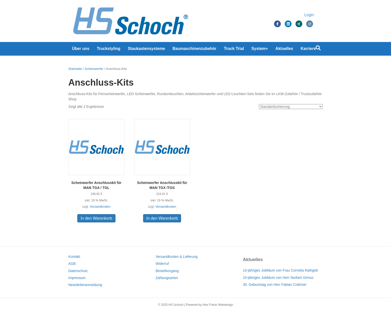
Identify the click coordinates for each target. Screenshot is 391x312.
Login (314, 15)
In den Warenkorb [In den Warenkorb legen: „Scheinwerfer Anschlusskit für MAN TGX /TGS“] (162, 218)
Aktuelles (284, 50)
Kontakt (74, 257)
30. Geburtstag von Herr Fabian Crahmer (274, 285)
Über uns (80, 50)
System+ (259, 50)
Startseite (75, 69)
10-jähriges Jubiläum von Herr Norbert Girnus (278, 278)
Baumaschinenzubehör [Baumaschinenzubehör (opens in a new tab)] (194, 50)
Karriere (308, 50)
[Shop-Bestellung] (291, 106)
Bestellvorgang (167, 271)
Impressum (77, 278)
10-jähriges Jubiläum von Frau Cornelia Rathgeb (280, 270)
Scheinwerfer (94, 69)
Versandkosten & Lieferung (176, 257)
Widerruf (162, 264)
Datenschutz (78, 271)
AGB (72, 264)
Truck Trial (234, 50)
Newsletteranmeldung (85, 285)
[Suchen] (318, 49)
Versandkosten (100, 206)
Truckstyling (108, 50)
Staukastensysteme (146, 50)
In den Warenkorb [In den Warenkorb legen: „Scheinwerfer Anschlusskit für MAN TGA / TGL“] (96, 218)
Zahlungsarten (167, 278)
